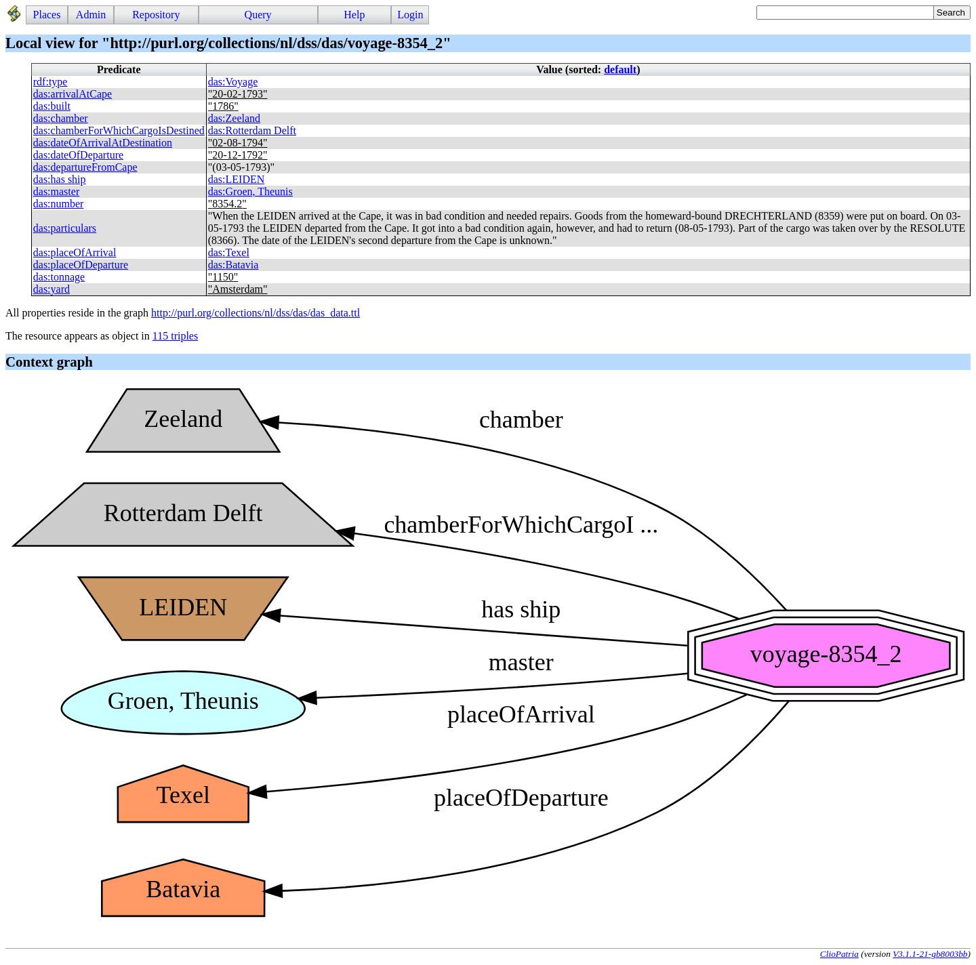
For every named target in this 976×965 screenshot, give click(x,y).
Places (47, 14)
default (620, 69)
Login (410, 14)
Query (258, 14)
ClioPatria (839, 954)
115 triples (175, 336)
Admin (91, 14)
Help (354, 14)
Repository (156, 14)
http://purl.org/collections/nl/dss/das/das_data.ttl (255, 313)
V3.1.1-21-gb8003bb (930, 954)
